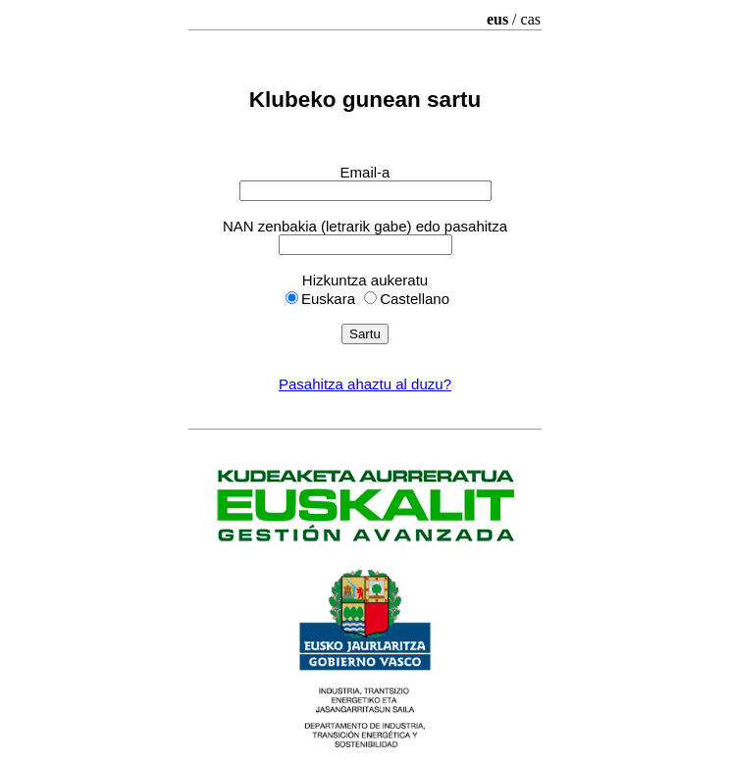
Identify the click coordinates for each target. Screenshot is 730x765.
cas (531, 19)
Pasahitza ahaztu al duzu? (365, 384)
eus (497, 19)
